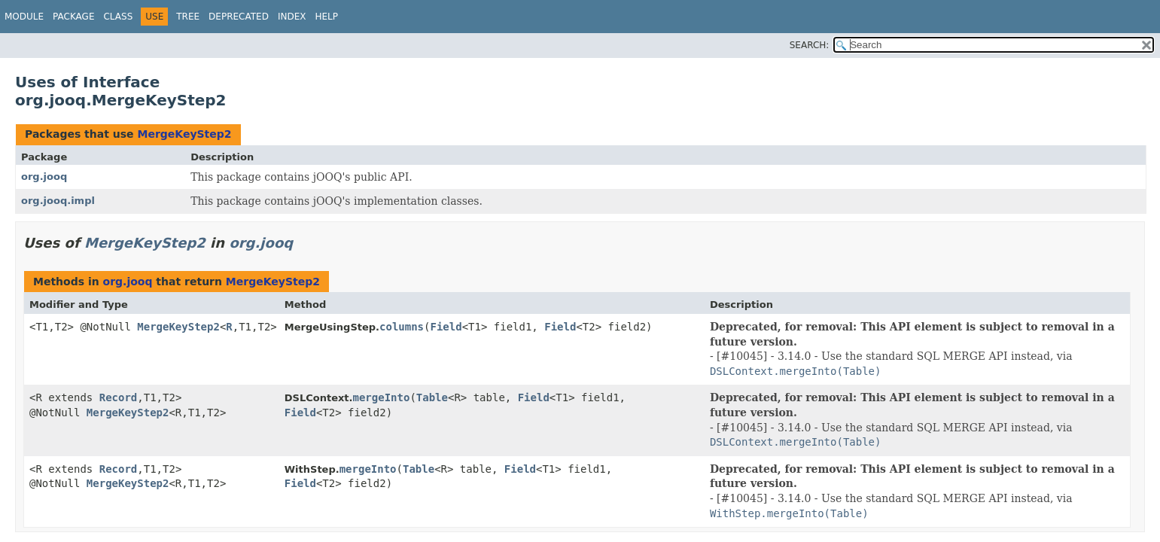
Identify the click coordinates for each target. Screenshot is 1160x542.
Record (118, 397)
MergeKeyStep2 (184, 134)
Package (73, 16)
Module (24, 16)
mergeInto (381, 397)
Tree (187, 16)
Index (292, 16)
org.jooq (44, 176)
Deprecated (239, 16)
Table (432, 397)
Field (445, 327)
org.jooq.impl (58, 200)
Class (117, 16)
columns (401, 327)
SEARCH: (810, 45)
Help (326, 16)
